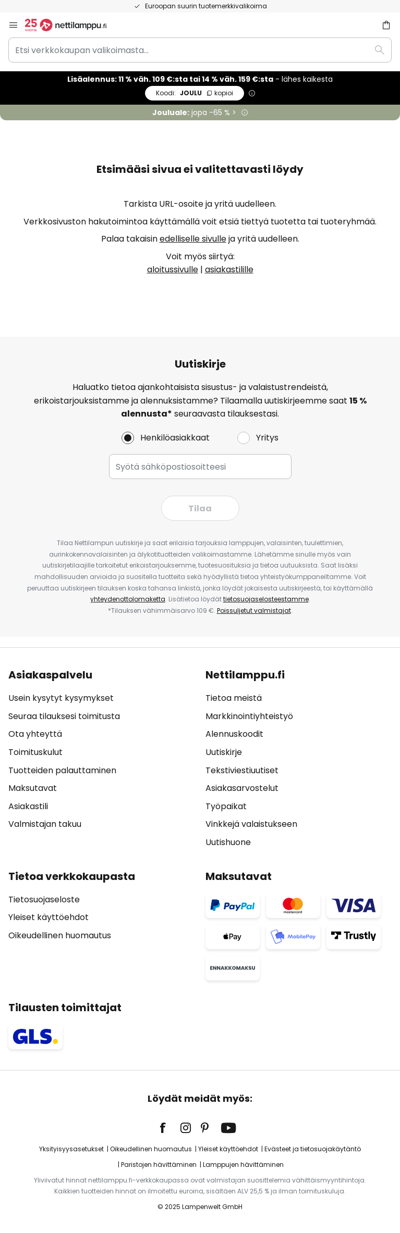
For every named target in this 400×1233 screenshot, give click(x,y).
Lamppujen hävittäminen (243, 1164)
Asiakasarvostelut (241, 788)
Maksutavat (32, 788)
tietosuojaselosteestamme (266, 599)
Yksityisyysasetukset (71, 1148)
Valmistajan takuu (44, 824)
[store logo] (72, 24)
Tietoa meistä (233, 698)
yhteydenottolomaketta (127, 599)
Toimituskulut (35, 752)
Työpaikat (226, 806)
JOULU (194, 93)
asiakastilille (229, 269)
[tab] (101, 759)
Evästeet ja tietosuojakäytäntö (312, 1148)
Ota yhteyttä (35, 734)
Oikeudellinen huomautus (59, 935)
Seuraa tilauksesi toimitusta (64, 716)
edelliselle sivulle (193, 239)
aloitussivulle (172, 269)
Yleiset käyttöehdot (48, 917)
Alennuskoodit (234, 734)
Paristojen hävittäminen (159, 1164)
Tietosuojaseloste (44, 899)
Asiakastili (28, 806)
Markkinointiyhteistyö (249, 716)
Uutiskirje (223, 752)
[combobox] (200, 49)
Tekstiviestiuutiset (241, 770)
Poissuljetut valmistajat (254, 610)
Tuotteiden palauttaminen (62, 770)
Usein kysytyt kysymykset (61, 698)
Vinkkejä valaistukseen (251, 824)
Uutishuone (228, 842)
